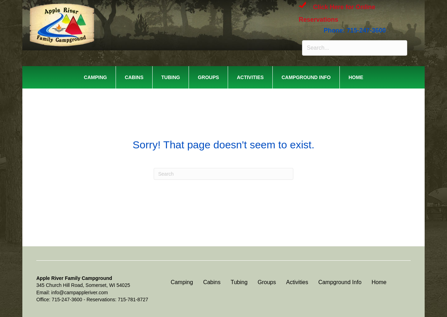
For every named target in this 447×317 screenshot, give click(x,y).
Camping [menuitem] (95, 77)
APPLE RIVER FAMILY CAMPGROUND (124, 13)
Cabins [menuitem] (134, 77)
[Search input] (354, 48)
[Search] (223, 174)
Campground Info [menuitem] (306, 77)
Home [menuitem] (356, 77)
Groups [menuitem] (208, 77)
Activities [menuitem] (250, 77)
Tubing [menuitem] (170, 77)
